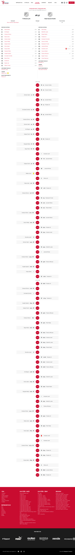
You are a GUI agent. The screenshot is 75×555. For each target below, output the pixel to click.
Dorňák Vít (6, 60)
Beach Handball (5, 496)
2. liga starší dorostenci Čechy (25, 501)
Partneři (3, 498)
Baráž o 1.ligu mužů (23, 517)
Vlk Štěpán (6, 31)
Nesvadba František (42, 69)
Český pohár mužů (23, 514)
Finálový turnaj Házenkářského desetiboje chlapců (27, 521)
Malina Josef (4, 73)
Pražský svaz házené (60, 493)
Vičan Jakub (7, 46)
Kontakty (3, 501)
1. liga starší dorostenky (42, 498)
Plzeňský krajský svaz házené (61, 496)
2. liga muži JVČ (23, 495)
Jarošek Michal (45, 46)
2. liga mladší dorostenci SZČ (25, 510)
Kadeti (2, 514)
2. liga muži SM (22, 499)
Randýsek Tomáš (45, 43)
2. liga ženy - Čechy (41, 495)
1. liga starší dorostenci (24, 500)
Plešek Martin (44, 34)
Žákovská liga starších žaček (43, 509)
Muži (2, 506)
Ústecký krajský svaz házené (61, 498)
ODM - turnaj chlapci (23, 523)
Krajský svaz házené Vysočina (61, 503)
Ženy (2, 508)
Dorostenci (3, 511)
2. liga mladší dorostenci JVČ (25, 509)
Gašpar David (7, 43)
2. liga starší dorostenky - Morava (44, 500)
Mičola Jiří (3, 76)
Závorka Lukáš (4, 69)
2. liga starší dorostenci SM (25, 504)
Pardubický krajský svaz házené (62, 501)
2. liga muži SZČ (23, 496)
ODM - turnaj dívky (41, 514)
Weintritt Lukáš (44, 31)
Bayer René (6, 58)
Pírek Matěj (44, 29)
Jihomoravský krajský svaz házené (62, 504)
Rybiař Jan (6, 63)
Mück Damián (10, 22)
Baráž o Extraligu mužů (24, 516)
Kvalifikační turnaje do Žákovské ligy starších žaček (46, 507)
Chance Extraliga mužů (24, 493)
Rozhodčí (3, 499)
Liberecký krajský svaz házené (61, 499)
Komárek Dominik (8, 55)
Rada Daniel (7, 29)
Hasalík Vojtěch (7, 53)
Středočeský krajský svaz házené (62, 494)
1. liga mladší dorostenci (24, 505)
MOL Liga (39, 493)
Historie (3, 494)
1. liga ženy (40, 494)
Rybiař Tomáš (45, 55)
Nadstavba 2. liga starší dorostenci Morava (28, 522)
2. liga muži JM (22, 498)
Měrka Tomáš (7, 65)
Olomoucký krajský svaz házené (62, 505)
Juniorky (3, 510)
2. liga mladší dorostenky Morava (44, 504)
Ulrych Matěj (7, 41)
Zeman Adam (7, 39)
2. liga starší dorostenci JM (25, 503)
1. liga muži (22, 494)
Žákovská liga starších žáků (25, 515)
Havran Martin (45, 51)
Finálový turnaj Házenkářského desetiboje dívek (45, 512)
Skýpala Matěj (7, 51)
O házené (3, 493)
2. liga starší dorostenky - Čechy (44, 499)
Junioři (2, 509)
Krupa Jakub (7, 48)
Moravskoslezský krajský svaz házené (63, 506)
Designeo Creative (68, 551)
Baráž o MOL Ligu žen (42, 510)
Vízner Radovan (44, 58)
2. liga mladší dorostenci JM (25, 506)
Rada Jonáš (6, 36)
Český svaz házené (5, 500)
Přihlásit (72, 2)
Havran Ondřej (45, 41)
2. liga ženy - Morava (42, 496)
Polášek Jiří (44, 36)
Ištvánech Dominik (46, 39)
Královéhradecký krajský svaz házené (63, 500)
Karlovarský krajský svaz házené (62, 509)
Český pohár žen (41, 505)
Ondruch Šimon (7, 34)
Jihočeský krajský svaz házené (61, 495)
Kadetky (2, 515)
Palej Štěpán (16, 22)
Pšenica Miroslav (45, 53)
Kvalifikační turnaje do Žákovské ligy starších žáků (28, 512)
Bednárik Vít (41, 62)
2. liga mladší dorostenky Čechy (44, 503)
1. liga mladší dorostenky (42, 501)
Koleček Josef (45, 48)
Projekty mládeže (5, 495)
